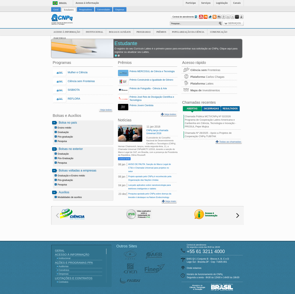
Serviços (206, 3)
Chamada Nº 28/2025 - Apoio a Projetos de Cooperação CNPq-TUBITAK (208, 135)
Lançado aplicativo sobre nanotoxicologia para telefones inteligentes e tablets (149, 187)
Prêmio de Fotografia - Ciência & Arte (148, 88)
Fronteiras (201, 70)
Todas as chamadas (228, 141)
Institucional (94, 32)
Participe (191, 3)
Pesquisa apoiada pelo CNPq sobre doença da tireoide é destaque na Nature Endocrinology (149, 195)
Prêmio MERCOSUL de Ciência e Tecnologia (151, 71)
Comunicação (218, 32)
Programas (144, 32)
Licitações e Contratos (73, 278)
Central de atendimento (185, 17)
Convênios (64, 270)
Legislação (222, 3)
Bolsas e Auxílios (120, 32)
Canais (237, 3)
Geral (60, 250)
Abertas (192, 108)
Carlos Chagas (203, 76)
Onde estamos (194, 268)
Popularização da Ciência (188, 32)
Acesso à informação (87, 3)
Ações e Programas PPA (74, 262)
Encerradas (211, 108)
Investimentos (201, 90)
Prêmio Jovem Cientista (141, 105)
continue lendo (124, 159)
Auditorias (63, 266)
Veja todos (106, 109)
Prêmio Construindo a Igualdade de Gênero (151, 80)
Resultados (230, 108)
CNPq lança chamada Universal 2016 (157, 132)
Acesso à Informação (66, 32)
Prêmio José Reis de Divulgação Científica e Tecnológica (151, 98)
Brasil (63, 3)
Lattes (198, 83)
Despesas (63, 274)
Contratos (63, 282)
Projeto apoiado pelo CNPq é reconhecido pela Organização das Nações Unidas (149, 178)
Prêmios (161, 32)
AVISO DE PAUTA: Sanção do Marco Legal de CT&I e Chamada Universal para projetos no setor (149, 167)
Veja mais (169, 201)
